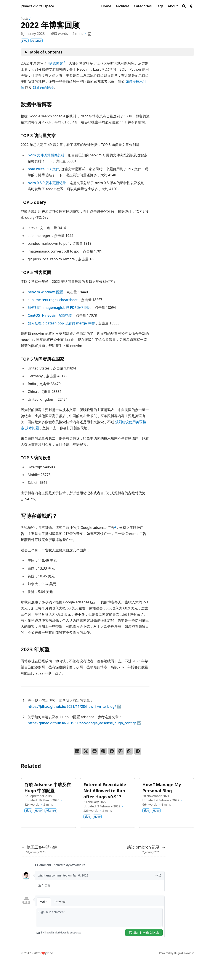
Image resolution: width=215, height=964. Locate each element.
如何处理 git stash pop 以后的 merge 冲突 (61, 323)
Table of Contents (45, 52)
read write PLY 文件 (43, 169)
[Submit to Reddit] (94, 751)
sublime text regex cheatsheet (53, 299)
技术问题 (32, 428)
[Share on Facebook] (111, 751)
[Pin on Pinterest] (103, 751)
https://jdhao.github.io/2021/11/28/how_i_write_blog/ (72, 706)
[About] (173, 6)
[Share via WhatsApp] (129, 751)
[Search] (184, 6)
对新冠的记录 (43, 87)
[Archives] (123, 6)
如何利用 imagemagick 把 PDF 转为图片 (59, 307)
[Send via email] (120, 751)
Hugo (177, 953)
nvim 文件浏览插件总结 (46, 155)
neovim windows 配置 (45, 292)
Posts (24, 18)
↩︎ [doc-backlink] (119, 706)
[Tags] (160, 6)
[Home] (106, 6)
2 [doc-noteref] (115, 526)
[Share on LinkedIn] (77, 751)
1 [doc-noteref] (65, 62)
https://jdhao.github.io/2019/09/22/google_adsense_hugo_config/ (82, 723)
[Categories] (143, 6)
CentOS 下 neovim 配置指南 (50, 315)
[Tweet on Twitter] (85, 751)
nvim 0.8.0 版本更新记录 (47, 182)
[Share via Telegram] (137, 751)
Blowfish (189, 953)
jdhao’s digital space (37, 6)
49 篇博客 (55, 63)
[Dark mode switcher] (191, 6)
